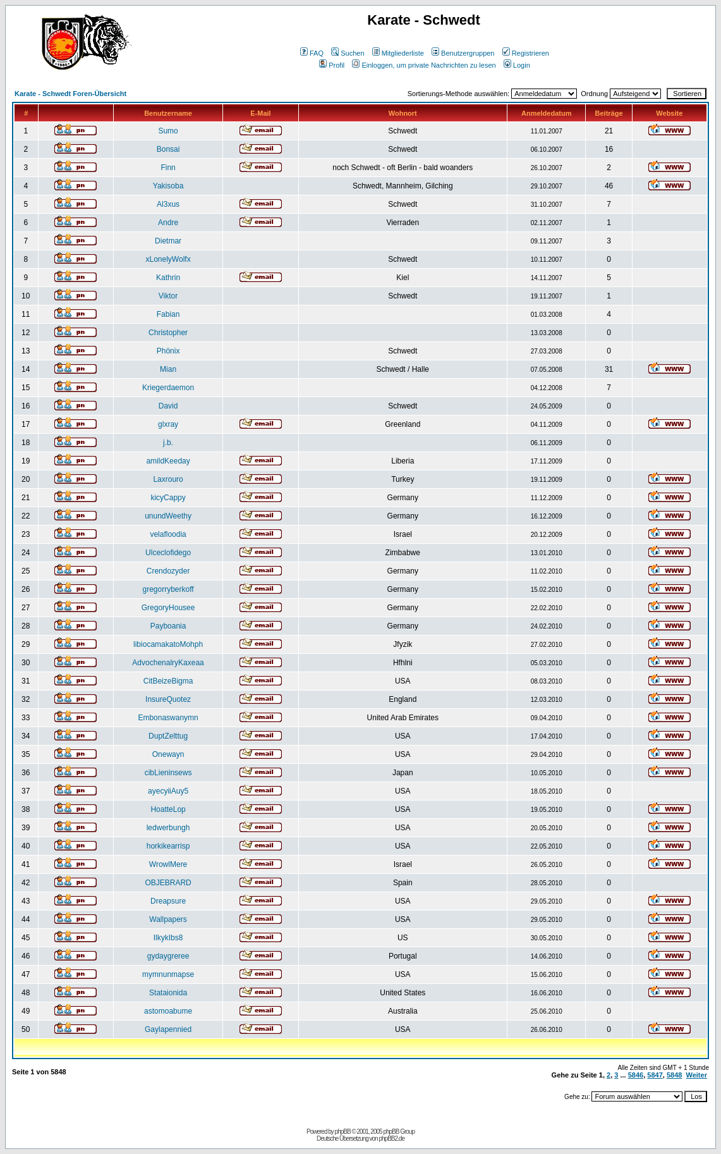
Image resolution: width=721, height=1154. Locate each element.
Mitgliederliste (398, 53)
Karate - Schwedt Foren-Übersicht (70, 93)
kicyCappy (167, 497)
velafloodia (168, 534)
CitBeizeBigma (168, 681)
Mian (168, 369)
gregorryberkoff (167, 589)
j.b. (168, 442)
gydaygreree (168, 956)
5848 (674, 1075)
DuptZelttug (168, 736)
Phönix (168, 351)
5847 (654, 1075)
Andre (168, 222)
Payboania (168, 626)
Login (517, 65)
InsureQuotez (168, 699)
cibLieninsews (168, 772)
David (168, 406)
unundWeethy (168, 516)
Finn (168, 167)
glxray (168, 424)
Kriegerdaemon (168, 387)
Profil (331, 65)
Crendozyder (168, 571)
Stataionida (168, 992)
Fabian (168, 314)
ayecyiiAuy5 (168, 791)
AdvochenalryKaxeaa (167, 662)
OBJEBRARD (168, 882)
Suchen (347, 53)
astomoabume (168, 1011)
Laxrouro (168, 479)
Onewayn (168, 754)
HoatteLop (167, 809)
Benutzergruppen (463, 53)
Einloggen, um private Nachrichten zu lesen (423, 65)
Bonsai (168, 149)
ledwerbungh (168, 827)
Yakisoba (168, 185)
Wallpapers (168, 919)
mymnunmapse (168, 974)
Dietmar (168, 240)
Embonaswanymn (168, 717)
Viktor (168, 296)
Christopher (168, 332)
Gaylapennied (168, 1029)
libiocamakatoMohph (168, 644)
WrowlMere (168, 864)
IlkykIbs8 (168, 937)
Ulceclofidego (168, 552)
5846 (635, 1075)
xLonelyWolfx (167, 259)
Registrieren (525, 53)
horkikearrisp (168, 846)
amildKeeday (168, 461)
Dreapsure (168, 901)
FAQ (312, 53)
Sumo (168, 130)
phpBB (343, 1131)
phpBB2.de (391, 1138)
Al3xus (168, 204)
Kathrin (168, 277)
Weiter (696, 1075)
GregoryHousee (168, 607)
